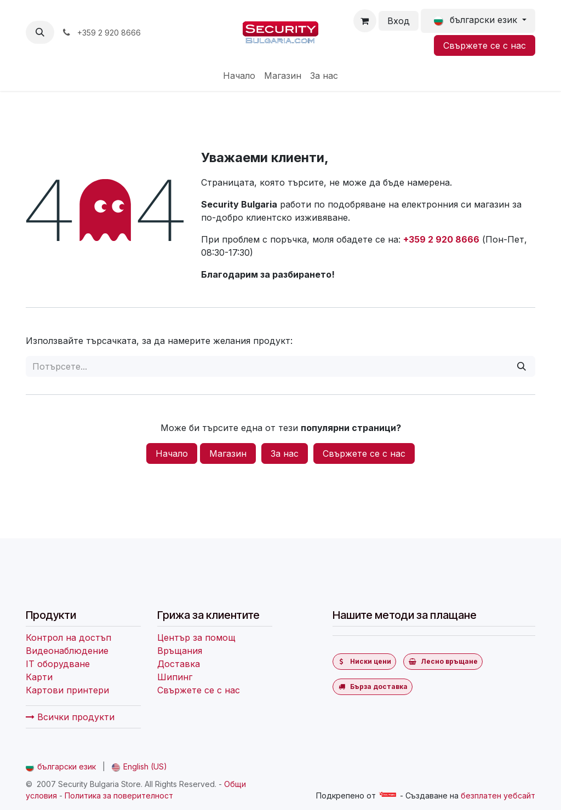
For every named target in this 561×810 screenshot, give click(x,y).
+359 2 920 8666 (441, 239)
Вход (398, 20)
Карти (39, 676)
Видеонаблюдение (67, 650)
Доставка (178, 663)
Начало (172, 453)
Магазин (228, 453)
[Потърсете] (521, 366)
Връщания (179, 650)
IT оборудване (58, 663)
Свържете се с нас (484, 45)
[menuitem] (239, 76)
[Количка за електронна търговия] (364, 20)
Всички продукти (70, 716)
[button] (40, 32)
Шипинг (174, 676)
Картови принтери (67, 690)
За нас (285, 453)
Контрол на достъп (68, 637)
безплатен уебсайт (498, 795)
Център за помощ (196, 637)
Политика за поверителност (119, 795)
